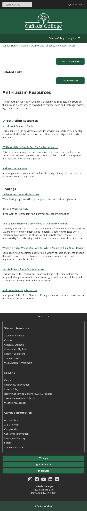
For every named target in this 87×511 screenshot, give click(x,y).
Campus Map (11, 429)
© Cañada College (43, 506)
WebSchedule (11, 362)
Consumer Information (16, 433)
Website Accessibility (15, 402)
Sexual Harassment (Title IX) (19, 398)
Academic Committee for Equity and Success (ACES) (48, 45)
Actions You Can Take (14, 168)
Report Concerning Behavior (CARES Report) (28, 393)
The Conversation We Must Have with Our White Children (35, 223)
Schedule (19, 344)
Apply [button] (43, 458)
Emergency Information (17, 384)
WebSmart (26, 362)
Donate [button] (43, 470)
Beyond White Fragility (15, 208)
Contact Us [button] (43, 464)
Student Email (11, 358)
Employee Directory (14, 438)
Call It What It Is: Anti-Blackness (20, 194)
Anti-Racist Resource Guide (17, 126)
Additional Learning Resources (19, 290)
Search (7, 442)
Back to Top (43, 316)
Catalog (8, 344)
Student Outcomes (14, 447)
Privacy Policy (11, 389)
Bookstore (19, 353)
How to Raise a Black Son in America (23, 269)
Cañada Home (10, 45)
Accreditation (11, 420)
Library (7, 353)
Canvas (8, 340)
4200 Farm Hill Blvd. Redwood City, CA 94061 (43, 491)
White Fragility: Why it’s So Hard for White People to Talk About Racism (43, 247)
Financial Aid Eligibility (15, 349)
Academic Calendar (14, 335)
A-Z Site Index (11, 424)
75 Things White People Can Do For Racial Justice (30, 147)
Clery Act (9, 380)
